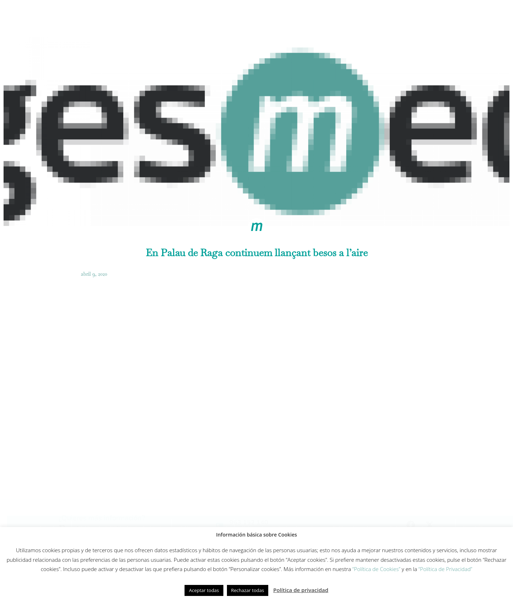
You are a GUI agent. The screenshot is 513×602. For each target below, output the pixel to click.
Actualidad (402, 16)
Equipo (305, 16)
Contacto (443, 16)
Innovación (268, 16)
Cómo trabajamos (152, 16)
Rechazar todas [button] (247, 590)
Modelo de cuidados (215, 16)
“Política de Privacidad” (445, 568)
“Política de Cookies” (376, 568)
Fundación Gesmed (350, 16)
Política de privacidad (300, 589)
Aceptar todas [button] (204, 590)
